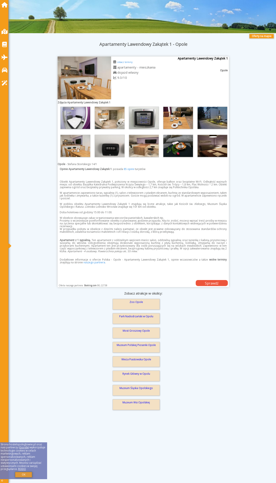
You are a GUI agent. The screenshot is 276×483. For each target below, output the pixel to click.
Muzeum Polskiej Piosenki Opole (136, 345)
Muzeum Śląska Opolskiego (136, 388)
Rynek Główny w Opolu (136, 374)
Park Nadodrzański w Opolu (136, 316)
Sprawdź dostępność (211, 283)
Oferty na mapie (262, 36)
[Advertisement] (141, 452)
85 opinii (129, 169)
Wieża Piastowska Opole (136, 359)
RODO (22, 469)
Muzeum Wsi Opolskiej (136, 402)
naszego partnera (94, 262)
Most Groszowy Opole (136, 330)
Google (23, 447)
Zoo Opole (136, 302)
